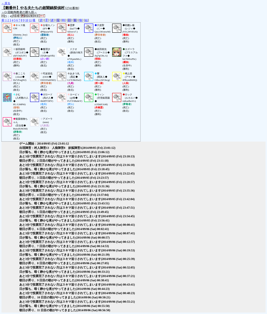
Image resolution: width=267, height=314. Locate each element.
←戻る (5, 3)
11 (30, 20)
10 (26, 20)
